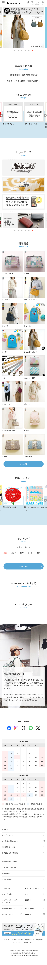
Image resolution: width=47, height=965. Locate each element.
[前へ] (19, 547)
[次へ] (28, 547)
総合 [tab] (5, 553)
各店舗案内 (6, 873)
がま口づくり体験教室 (10, 853)
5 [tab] (29, 50)
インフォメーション (32, 888)
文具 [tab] (38, 553)
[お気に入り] (37, 3)
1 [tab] (15, 50)
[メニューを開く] (3, 2)
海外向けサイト (7, 914)
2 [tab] (18, 50)
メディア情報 (7, 879)
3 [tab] (22, 50)
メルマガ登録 (7, 894)
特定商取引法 (29, 908)
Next (45, 115)
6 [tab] (32, 50)
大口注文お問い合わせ (10, 841)
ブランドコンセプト (9, 867)
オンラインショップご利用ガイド (10, 901)
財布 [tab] (22, 553)
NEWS (27, 894)
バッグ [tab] (13, 553)
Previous (1, 115)
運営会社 (28, 900)
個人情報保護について (10, 908)
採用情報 (28, 914)
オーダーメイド (7, 835)
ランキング (6, 888)
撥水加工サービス (8, 847)
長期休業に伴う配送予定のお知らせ (24, 75)
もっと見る (23, 464)
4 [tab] (25, 50)
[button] (32, 3)
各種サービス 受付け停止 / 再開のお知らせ (23, 81)
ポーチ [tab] (30, 553)
